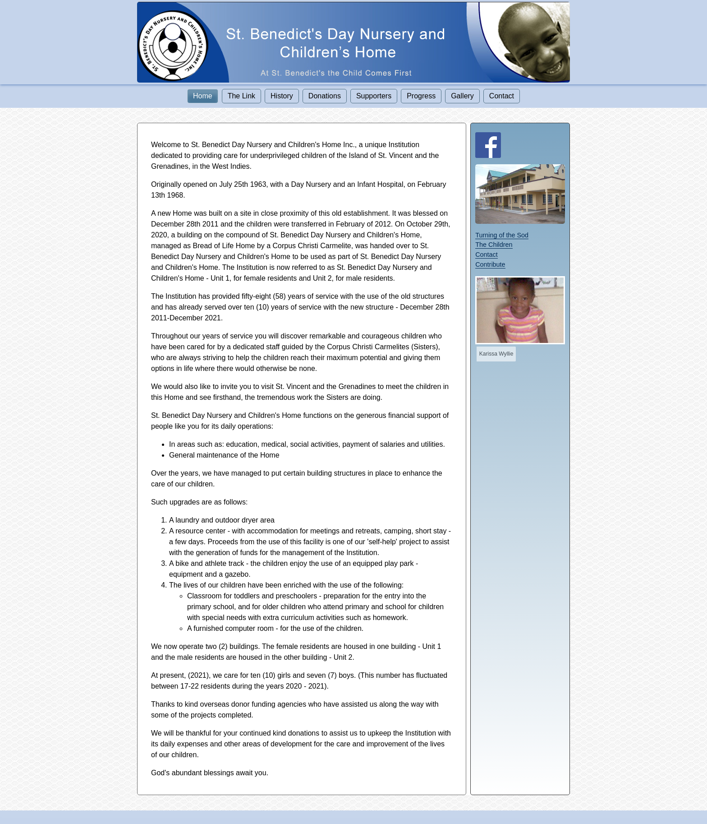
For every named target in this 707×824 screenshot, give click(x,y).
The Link (241, 96)
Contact (501, 96)
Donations (324, 96)
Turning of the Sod (501, 235)
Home (202, 96)
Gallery (462, 96)
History (282, 96)
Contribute (490, 264)
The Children (493, 244)
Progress (421, 96)
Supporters (373, 96)
